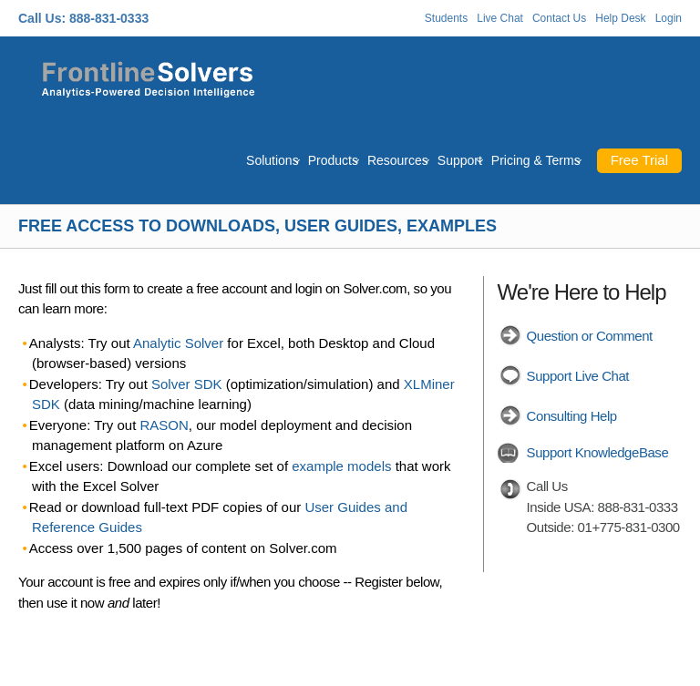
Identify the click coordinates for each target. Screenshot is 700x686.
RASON (164, 425)
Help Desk (620, 18)
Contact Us (559, 18)
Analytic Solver (178, 343)
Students (446, 18)
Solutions (272, 160)
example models (341, 466)
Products (333, 160)
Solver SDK (186, 384)
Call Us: (42, 18)
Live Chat (500, 18)
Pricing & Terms (536, 160)
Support (460, 160)
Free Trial (639, 160)
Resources (397, 160)
